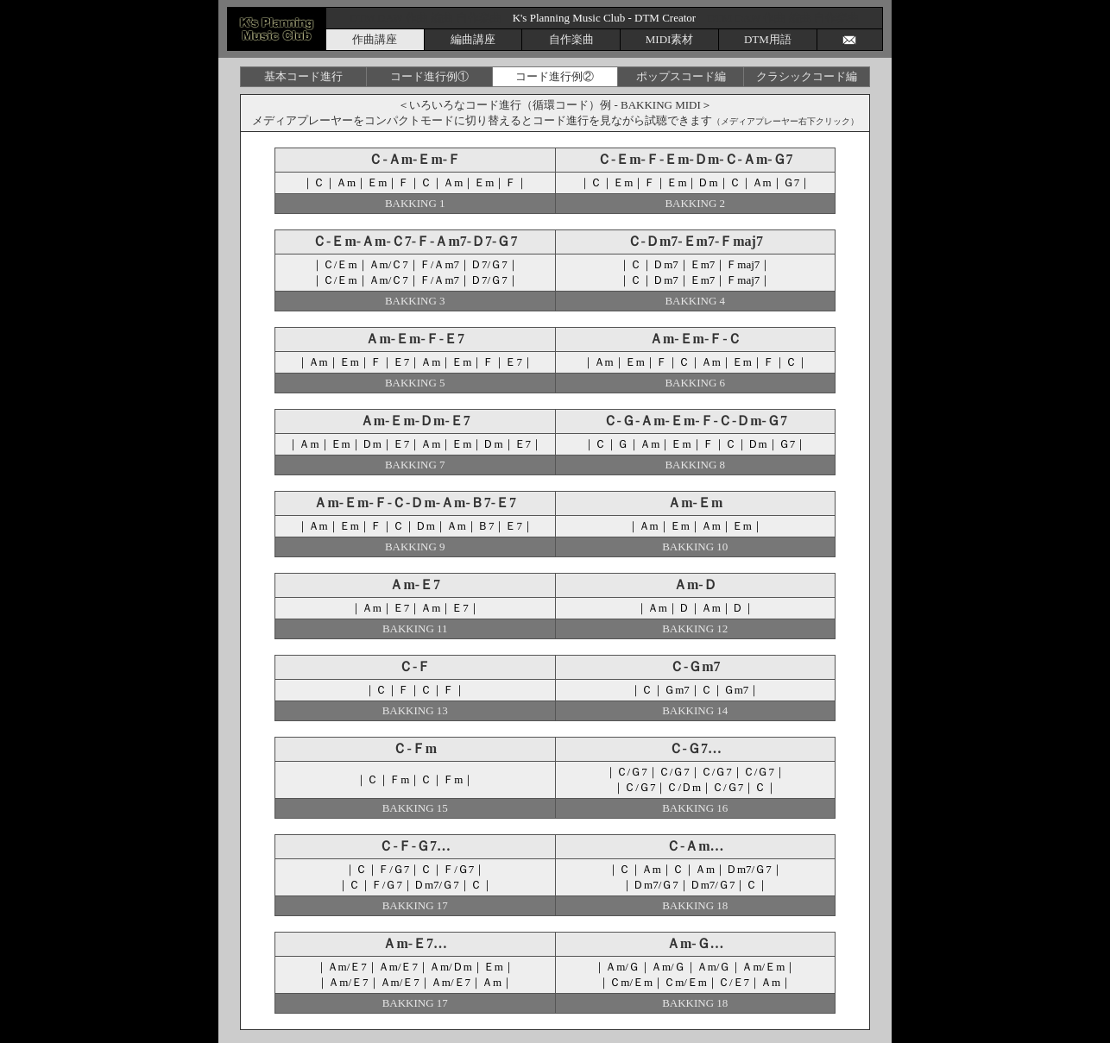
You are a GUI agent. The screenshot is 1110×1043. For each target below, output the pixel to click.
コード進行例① (429, 76)
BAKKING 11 (415, 628)
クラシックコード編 (806, 76)
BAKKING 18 (695, 905)
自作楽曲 (571, 39)
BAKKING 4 (695, 300)
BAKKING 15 (415, 807)
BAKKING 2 (695, 203)
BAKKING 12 (695, 628)
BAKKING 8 (695, 464)
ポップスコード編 (681, 76)
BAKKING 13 (415, 710)
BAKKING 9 (415, 546)
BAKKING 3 (415, 300)
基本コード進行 (303, 76)
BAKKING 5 (415, 382)
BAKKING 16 (695, 807)
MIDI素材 (670, 39)
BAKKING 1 (415, 203)
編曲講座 (473, 39)
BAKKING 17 (415, 905)
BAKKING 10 (695, 546)
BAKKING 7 (415, 464)
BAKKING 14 (695, 710)
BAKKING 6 (695, 382)
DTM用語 (768, 39)
